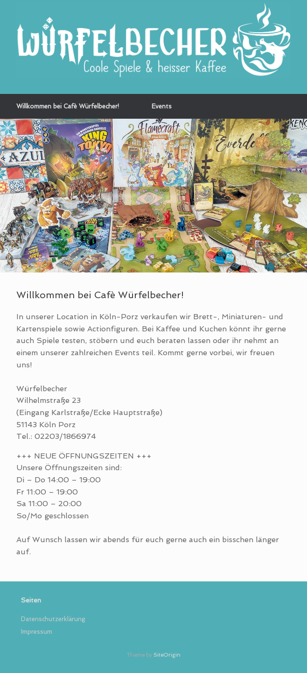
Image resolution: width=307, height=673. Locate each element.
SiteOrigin (167, 655)
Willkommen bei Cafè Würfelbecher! (67, 106)
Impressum (36, 631)
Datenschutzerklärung (53, 619)
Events (162, 106)
